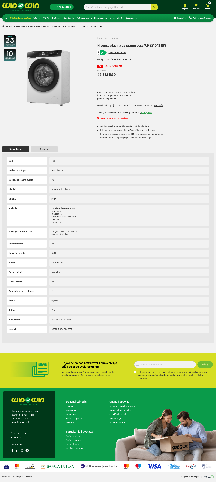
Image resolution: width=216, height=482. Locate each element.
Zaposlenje (71, 410)
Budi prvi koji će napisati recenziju (114, 59)
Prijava (185, 9)
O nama (70, 406)
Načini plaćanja (73, 436)
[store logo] (20, 7)
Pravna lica (180, 17)
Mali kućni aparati (84, 18)
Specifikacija (15, 149)
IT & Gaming (56, 18)
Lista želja (196, 9)
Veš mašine (35, 27)
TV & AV (46, 18)
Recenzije (44, 149)
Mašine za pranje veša (52, 27)
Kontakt (16, 437)
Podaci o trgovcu (74, 418)
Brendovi (70, 422)
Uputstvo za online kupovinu (123, 406)
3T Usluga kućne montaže (20, 18)
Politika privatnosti (75, 448)
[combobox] (121, 7)
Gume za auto (131, 18)
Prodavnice (71, 414)
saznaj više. (146, 112)
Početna (9, 27)
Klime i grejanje (100, 18)
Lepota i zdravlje (116, 18)
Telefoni (36, 18)
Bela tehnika (69, 18)
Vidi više (158, 105)
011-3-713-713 (18, 433)
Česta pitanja (72, 444)
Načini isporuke (73, 440)
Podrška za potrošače (200, 17)
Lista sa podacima (117, 52)
